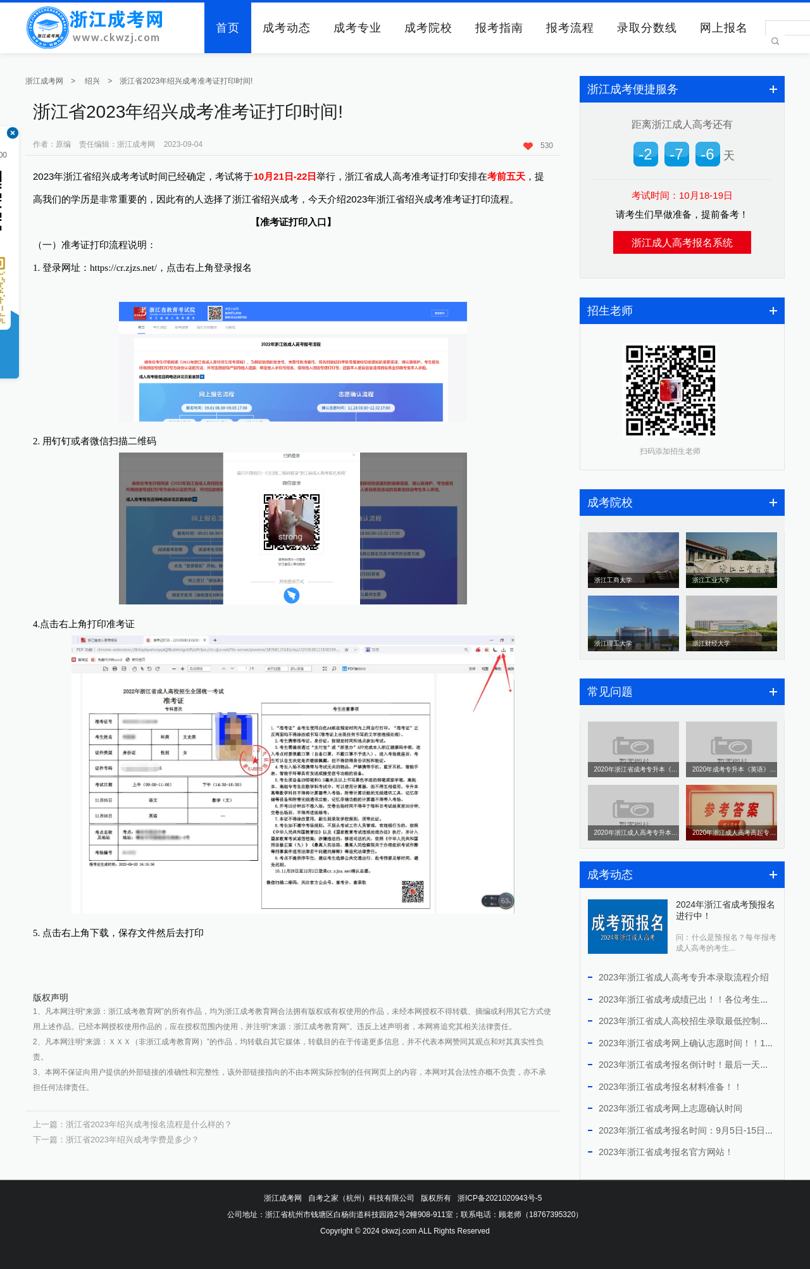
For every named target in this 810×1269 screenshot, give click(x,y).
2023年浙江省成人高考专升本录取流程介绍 (684, 977)
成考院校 (428, 28)
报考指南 (499, 28)
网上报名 (724, 28)
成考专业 (357, 28)
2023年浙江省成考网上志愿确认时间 (670, 1108)
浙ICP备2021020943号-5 (500, 1198)
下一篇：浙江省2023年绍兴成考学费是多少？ (116, 1139)
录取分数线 (647, 28)
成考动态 (287, 28)
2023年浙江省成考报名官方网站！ (666, 1152)
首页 (228, 28)
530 (538, 145)
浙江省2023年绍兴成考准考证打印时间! (186, 81)
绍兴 (92, 81)
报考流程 (570, 28)
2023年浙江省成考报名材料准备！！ (670, 1087)
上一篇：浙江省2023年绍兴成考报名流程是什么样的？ (132, 1124)
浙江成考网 (44, 81)
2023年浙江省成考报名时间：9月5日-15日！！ (691, 1130)
